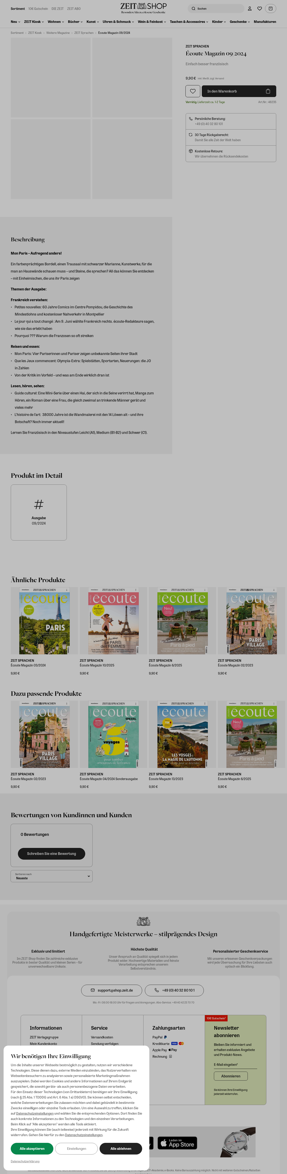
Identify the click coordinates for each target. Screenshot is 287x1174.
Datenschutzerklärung (25, 1161)
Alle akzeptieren (32, 1148)
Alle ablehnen (121, 1148)
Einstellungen (76, 1148)
